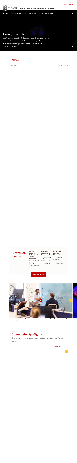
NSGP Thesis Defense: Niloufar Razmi (58, 253)
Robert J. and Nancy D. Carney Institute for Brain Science (37, 5)
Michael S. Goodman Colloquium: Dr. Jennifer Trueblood (34, 255)
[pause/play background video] (73, 46)
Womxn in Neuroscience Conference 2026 (46, 253)
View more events (38, 274)
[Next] (70, 300)
